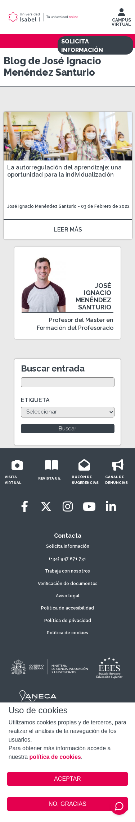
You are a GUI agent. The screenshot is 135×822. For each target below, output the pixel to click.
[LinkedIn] (111, 506)
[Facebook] (24, 506)
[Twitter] (46, 506)
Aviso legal (68, 595)
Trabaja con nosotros (67, 571)
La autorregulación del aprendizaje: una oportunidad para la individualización (64, 171)
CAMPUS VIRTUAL (121, 19)
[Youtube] (89, 506)
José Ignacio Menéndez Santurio (42, 206)
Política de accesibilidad (67, 608)
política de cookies (55, 757)
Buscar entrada (53, 368)
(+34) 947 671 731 (67, 558)
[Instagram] (68, 506)
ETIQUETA (35, 400)
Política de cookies (67, 632)
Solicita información (67, 546)
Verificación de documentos (68, 583)
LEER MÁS (68, 229)
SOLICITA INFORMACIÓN (82, 45)
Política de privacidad (67, 620)
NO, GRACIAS (67, 804)
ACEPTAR (68, 779)
